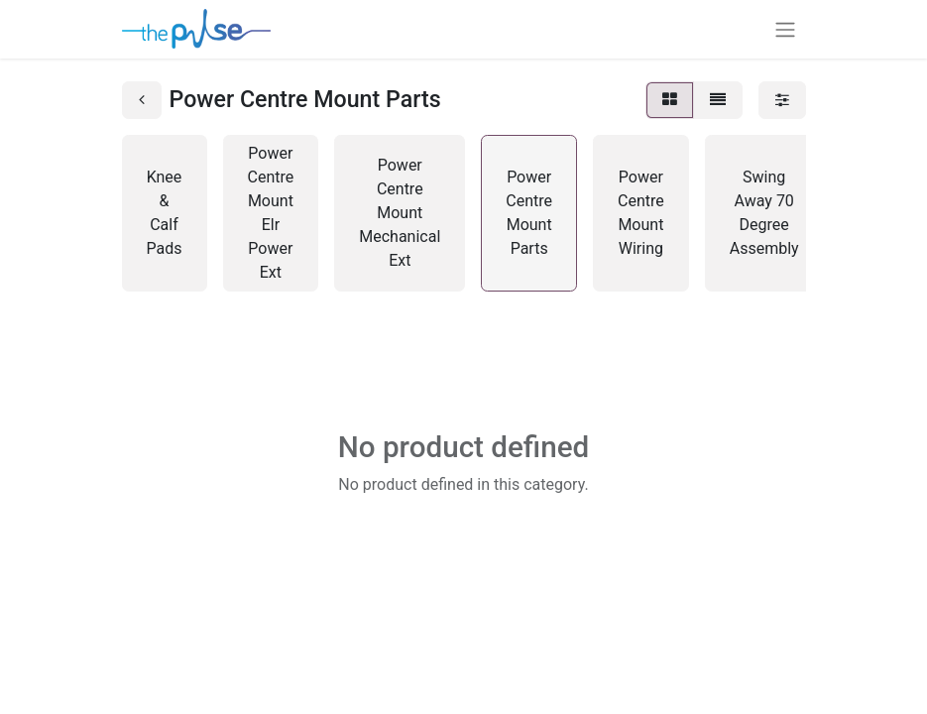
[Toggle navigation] (785, 29)
